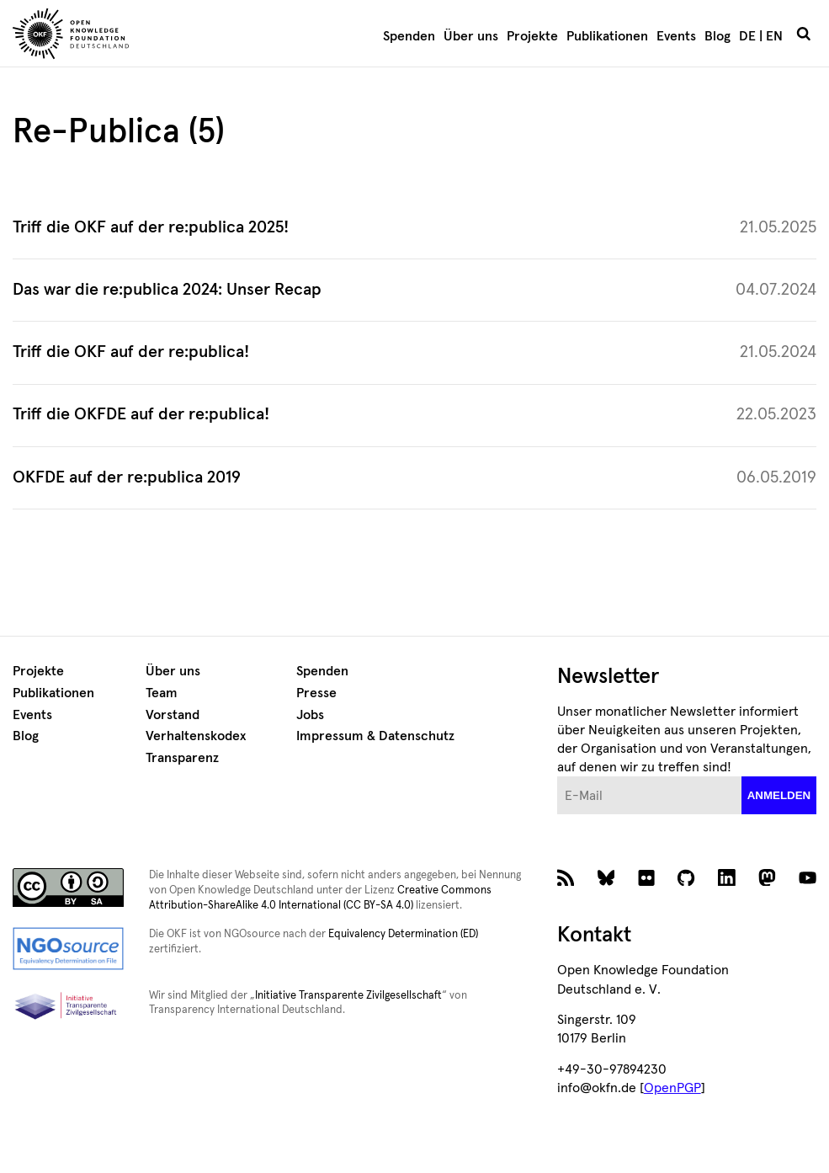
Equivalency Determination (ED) (403, 934)
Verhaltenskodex (196, 736)
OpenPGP (672, 1088)
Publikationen (607, 36)
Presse (316, 693)
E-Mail (557, 776)
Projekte (532, 36)
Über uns (471, 36)
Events (676, 36)
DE (747, 36)
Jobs (310, 715)
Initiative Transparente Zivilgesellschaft (348, 995)
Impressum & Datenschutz (375, 736)
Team (162, 693)
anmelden (779, 795)
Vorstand (172, 715)
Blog (717, 36)
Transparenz (182, 758)
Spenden (409, 36)
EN (774, 36)
